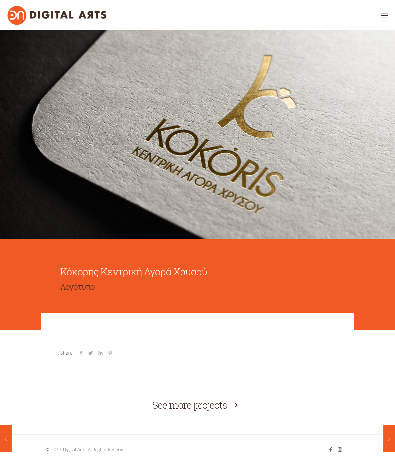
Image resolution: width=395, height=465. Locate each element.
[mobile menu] (384, 15)
